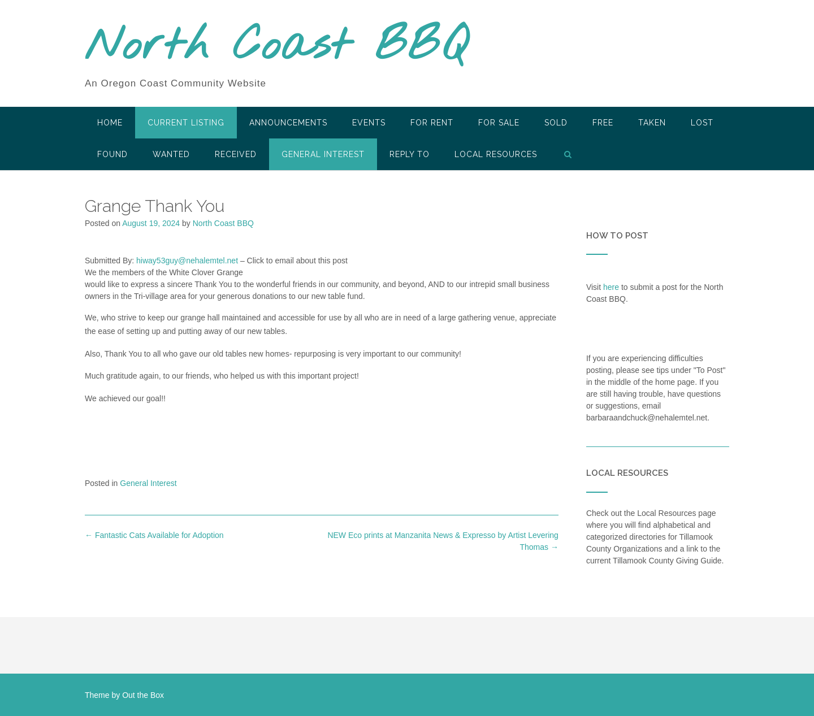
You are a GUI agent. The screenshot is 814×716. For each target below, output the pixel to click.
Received (236, 154)
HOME (110, 122)
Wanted (171, 154)
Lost (702, 122)
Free (602, 122)
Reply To (409, 154)
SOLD (556, 122)
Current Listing (186, 122)
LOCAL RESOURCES (495, 154)
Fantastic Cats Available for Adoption (154, 535)
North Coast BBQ (276, 47)
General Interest (323, 154)
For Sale (498, 122)
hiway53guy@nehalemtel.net (187, 260)
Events (369, 122)
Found (112, 154)
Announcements (288, 122)
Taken (652, 122)
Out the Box (143, 695)
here (611, 287)
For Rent (431, 122)
